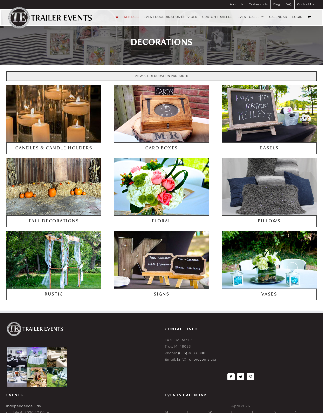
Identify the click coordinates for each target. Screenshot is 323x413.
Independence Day (23, 406)
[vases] (269, 233)
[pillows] (269, 160)
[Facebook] (231, 376)
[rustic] (53, 233)
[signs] (161, 233)
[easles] (269, 87)
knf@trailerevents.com (198, 359)
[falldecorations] (53, 160)
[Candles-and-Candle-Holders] (53, 87)
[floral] (161, 160)
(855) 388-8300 (191, 353)
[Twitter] (240, 376)
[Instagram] (250, 376)
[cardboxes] (161, 87)
